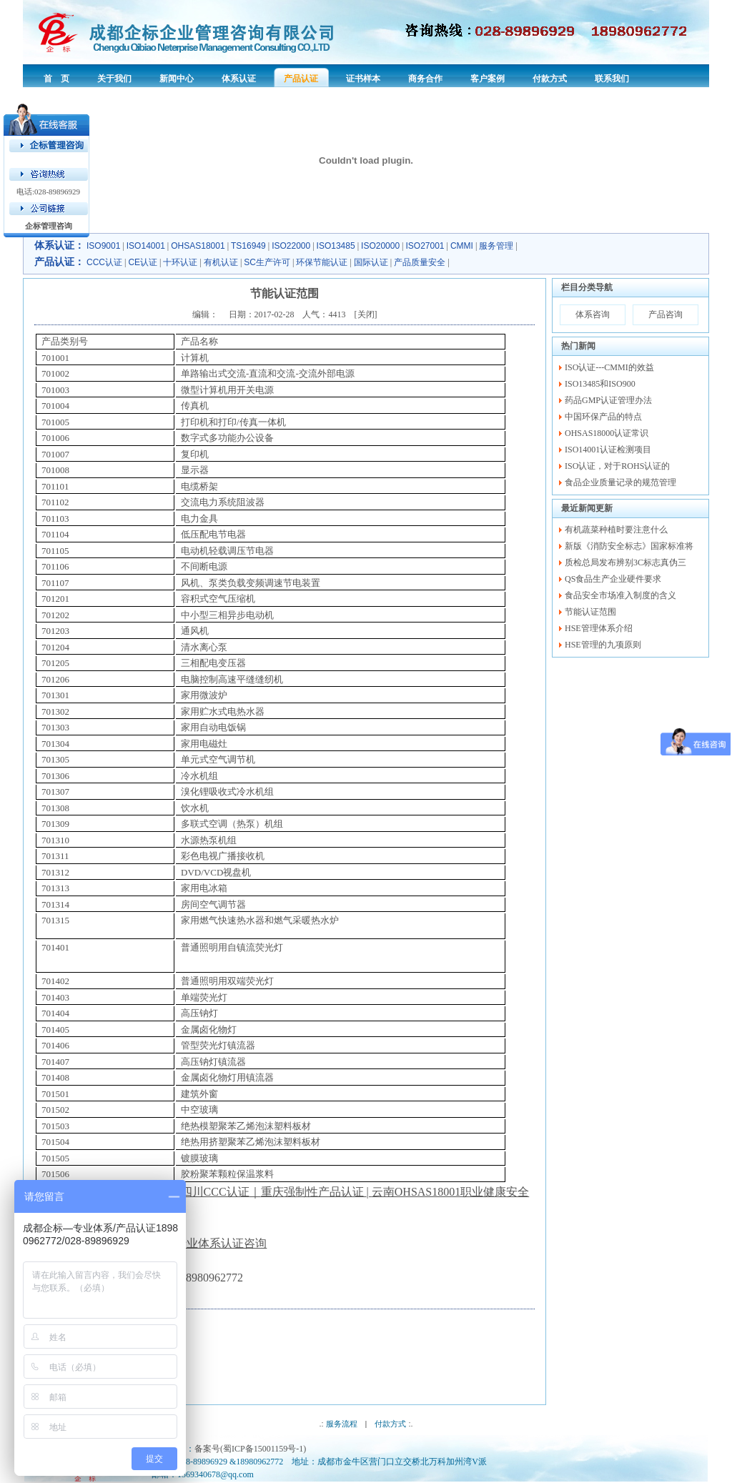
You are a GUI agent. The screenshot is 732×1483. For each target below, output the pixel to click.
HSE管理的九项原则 (603, 645)
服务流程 (341, 1423)
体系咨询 (592, 314)
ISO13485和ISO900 (600, 384)
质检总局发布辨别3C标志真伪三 (625, 562)
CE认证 (142, 262)
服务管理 (496, 246)
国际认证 (371, 262)
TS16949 (248, 246)
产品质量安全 (419, 262)
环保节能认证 (321, 262)
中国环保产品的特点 (603, 417)
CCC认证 (104, 262)
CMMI (461, 246)
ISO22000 (291, 246)
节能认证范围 (590, 612)
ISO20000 (380, 246)
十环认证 (180, 262)
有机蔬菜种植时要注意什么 (616, 530)
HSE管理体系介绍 (599, 628)
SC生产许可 (267, 262)
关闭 (366, 314)
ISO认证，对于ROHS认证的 (617, 466)
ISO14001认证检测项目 (608, 450)
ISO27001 (425, 246)
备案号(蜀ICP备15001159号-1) (250, 1449)
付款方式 (390, 1423)
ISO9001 (103, 246)
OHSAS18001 (197, 246)
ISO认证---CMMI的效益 (609, 367)
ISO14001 (146, 246)
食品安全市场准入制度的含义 (620, 595)
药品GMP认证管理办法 (608, 400)
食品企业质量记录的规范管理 (620, 482)
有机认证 (221, 262)
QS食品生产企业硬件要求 (613, 579)
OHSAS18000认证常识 (606, 433)
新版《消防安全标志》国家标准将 (629, 546)
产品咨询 (665, 314)
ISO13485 (336, 246)
